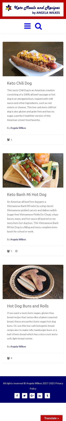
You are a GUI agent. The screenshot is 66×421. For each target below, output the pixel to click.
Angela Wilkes (18, 127)
